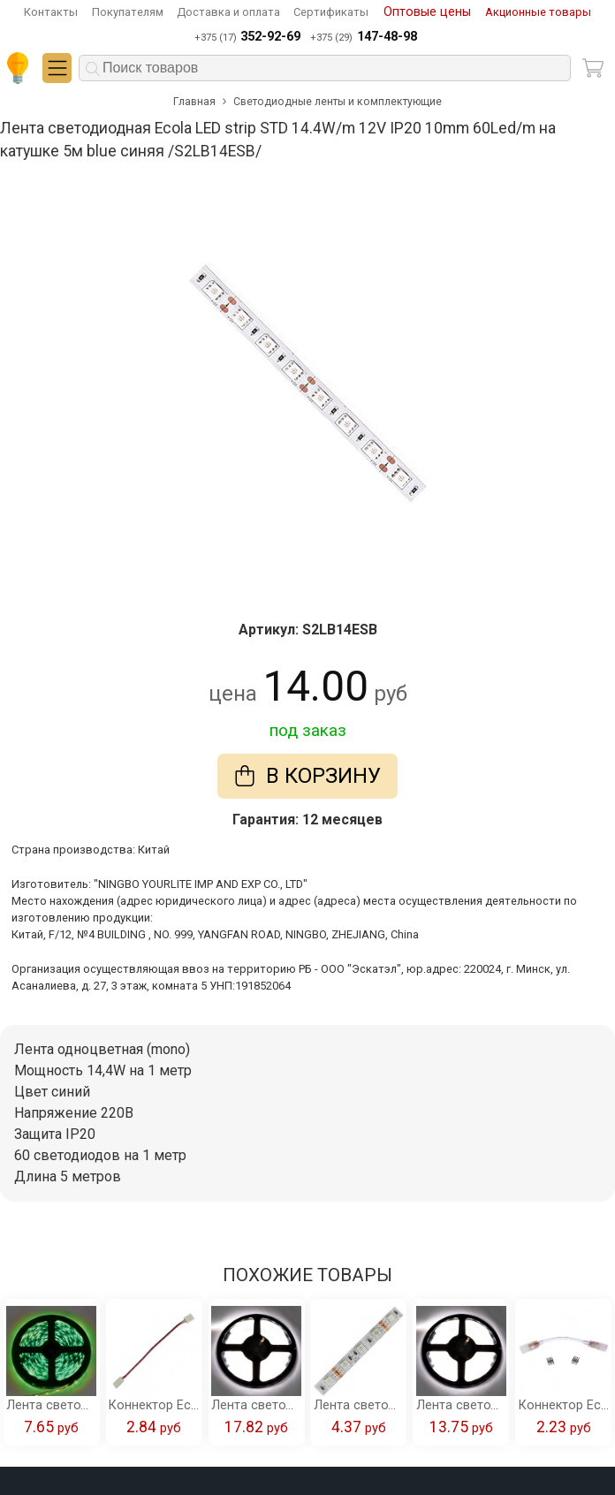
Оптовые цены (427, 11)
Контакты (51, 12)
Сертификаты (330, 12)
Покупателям (127, 12)
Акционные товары (538, 12)
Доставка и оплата (228, 12)
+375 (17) (247, 37)
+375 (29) (363, 37)
